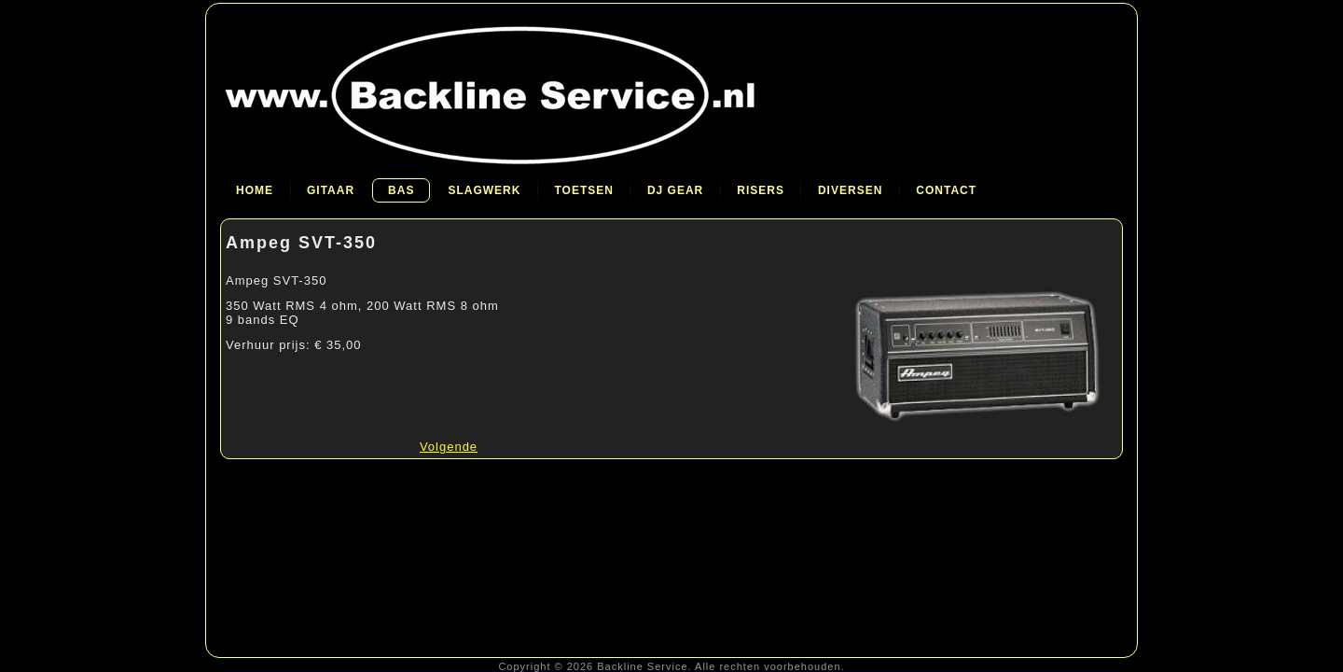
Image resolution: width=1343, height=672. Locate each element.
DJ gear (675, 190)
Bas (401, 190)
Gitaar (330, 190)
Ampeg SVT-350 (301, 242)
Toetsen (583, 190)
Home (254, 190)
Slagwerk (484, 190)
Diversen (850, 190)
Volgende (449, 447)
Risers (760, 190)
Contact (946, 190)
